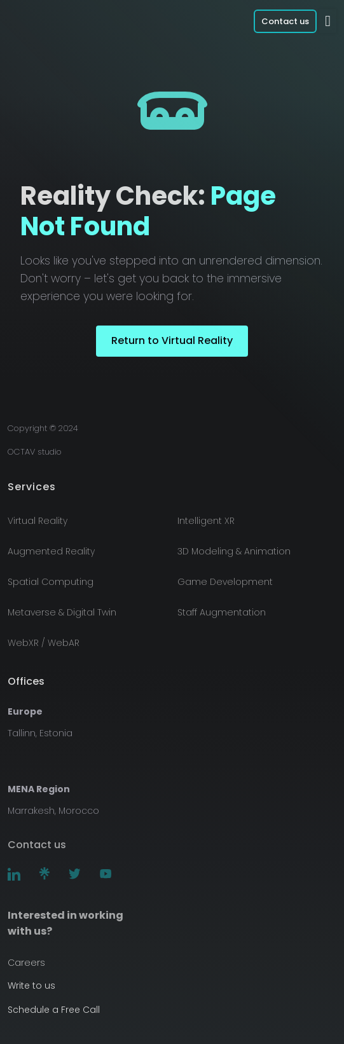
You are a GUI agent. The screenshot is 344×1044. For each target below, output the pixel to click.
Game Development (225, 581)
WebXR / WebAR (43, 642)
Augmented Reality (51, 551)
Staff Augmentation (221, 612)
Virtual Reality (37, 520)
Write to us (31, 985)
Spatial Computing (50, 581)
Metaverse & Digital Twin (62, 612)
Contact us (285, 21)
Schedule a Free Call (54, 1009)
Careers (26, 962)
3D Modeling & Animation (234, 551)
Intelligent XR (206, 520)
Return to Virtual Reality (172, 340)
